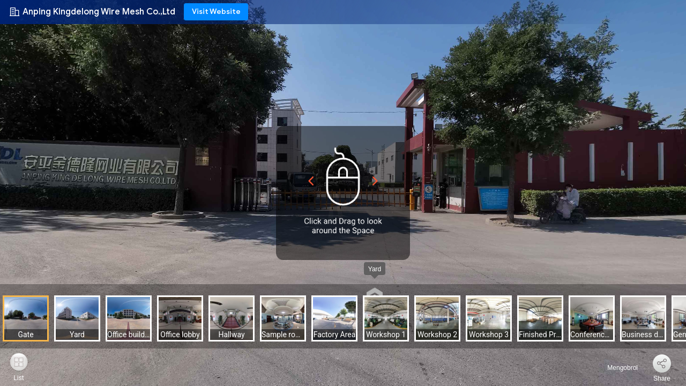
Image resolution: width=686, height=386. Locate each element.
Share (661, 378)
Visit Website (216, 11)
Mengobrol (616, 367)
